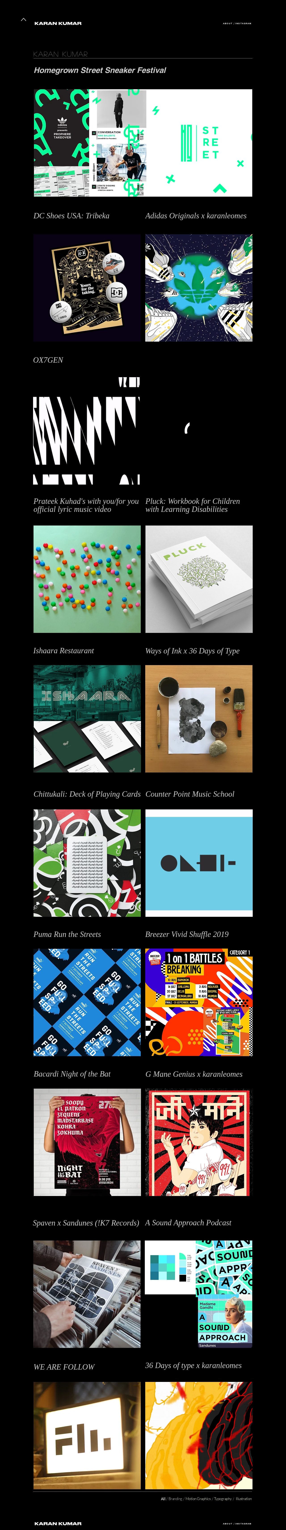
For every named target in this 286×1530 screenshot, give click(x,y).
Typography (154, 658)
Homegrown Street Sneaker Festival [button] (101, 70)
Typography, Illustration (162, 1372)
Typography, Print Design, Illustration (60, 658)
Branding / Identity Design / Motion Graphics (178, 1233)
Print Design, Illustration (163, 227)
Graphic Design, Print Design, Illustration (175, 518)
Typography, (42, 1233)
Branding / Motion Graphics (166, 802)
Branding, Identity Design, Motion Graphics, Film (70, 1374)
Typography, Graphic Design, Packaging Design (68, 802)
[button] (199, 143)
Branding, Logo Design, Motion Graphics (63, 370)
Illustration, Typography (51, 1081)
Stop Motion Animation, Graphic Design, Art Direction (74, 518)
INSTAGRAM (243, 24)
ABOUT (228, 24)
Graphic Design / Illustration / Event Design (66, 941)
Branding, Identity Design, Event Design (63, 82)
